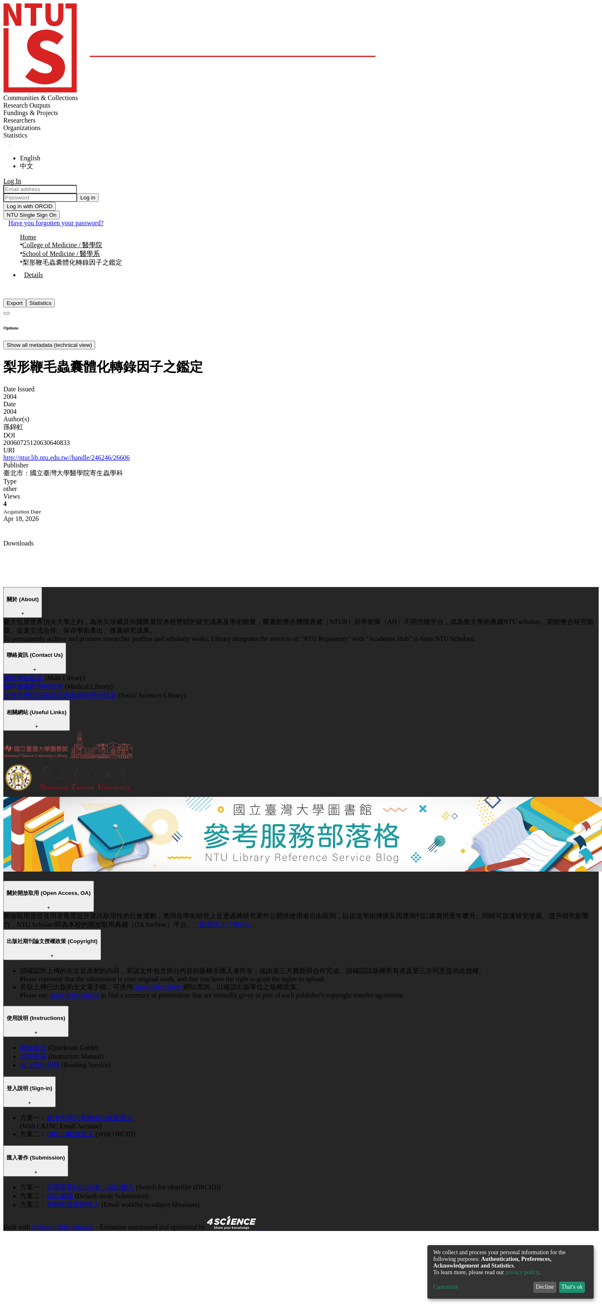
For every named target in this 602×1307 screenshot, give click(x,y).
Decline (545, 1287)
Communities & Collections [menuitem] (40, 97)
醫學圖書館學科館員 (33, 686)
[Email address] (40, 189)
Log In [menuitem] (12, 180)
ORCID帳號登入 (70, 1133)
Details (33, 274)
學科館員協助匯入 (73, 1204)
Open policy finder (158, 986)
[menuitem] (15, 135)
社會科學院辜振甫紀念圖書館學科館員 (59, 695)
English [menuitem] (30, 158)
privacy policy (522, 1272)
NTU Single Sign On (32, 215)
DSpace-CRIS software (63, 1227)
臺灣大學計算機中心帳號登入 (90, 1117)
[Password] (40, 197)
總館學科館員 (23, 677)
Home (28, 237)
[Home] (189, 90)
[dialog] (510, 1272)
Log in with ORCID (29, 206)
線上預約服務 (40, 1065)
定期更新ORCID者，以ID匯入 (90, 1187)
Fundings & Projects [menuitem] (30, 112)
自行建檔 (60, 1195)
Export (15, 303)
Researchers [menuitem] (19, 120)
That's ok (571, 1287)
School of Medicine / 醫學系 (61, 253)
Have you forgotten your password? (56, 222)
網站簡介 (33, 1047)
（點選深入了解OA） (224, 924)
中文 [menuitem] (26, 166)
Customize (445, 1287)
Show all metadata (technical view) (49, 345)
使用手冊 (33, 1056)
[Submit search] (9, 145)
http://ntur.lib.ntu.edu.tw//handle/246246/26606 (66, 457)
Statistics (41, 303)
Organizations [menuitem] (21, 127)
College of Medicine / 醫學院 (62, 244)
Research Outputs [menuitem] (26, 105)
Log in (87, 197)
